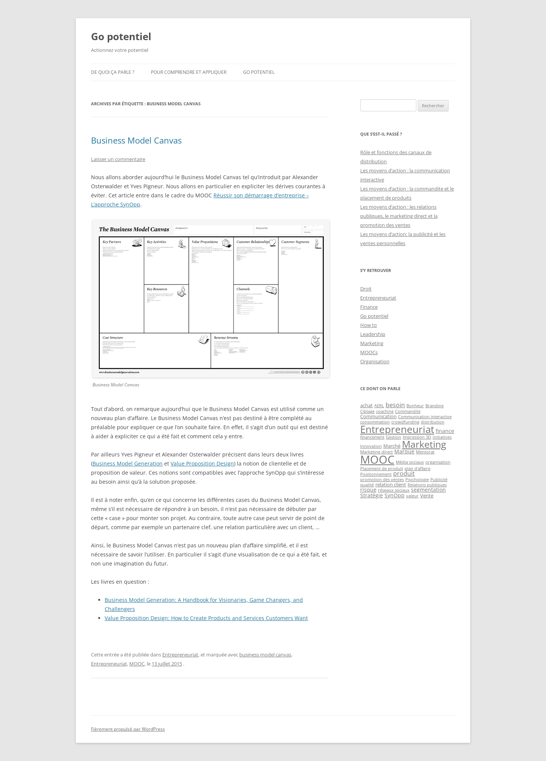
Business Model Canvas (136, 140)
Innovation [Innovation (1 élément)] (371, 446)
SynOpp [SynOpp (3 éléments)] (394, 495)
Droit (366, 288)
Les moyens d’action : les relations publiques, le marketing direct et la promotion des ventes (399, 215)
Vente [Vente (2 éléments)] (426, 495)
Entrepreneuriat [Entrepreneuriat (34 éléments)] (397, 429)
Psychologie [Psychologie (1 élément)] (417, 479)
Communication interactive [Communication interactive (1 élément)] (425, 416)
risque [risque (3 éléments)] (368, 489)
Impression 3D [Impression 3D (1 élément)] (417, 437)
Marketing (371, 343)
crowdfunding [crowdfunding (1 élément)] (405, 422)
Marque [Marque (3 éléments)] (404, 451)
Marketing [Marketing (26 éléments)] (424, 444)
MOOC (136, 663)
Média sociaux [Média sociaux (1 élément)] (410, 462)
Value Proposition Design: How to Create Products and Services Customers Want (206, 618)
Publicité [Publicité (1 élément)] (438, 479)
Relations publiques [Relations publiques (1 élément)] (427, 485)
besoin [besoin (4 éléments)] (395, 405)
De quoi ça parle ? (112, 72)
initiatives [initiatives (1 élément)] (442, 437)
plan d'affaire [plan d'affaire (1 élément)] (417, 468)
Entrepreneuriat (180, 654)
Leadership (372, 334)
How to (368, 325)
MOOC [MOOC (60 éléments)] (377, 459)
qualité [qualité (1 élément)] (367, 485)
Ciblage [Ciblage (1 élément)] (367, 411)
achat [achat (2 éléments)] (366, 405)
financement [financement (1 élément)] (372, 437)
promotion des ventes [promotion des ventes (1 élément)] (382, 479)
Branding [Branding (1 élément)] (434, 405)
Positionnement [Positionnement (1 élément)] (376, 474)
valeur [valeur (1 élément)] (412, 495)
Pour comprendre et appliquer (188, 72)
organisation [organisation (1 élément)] (437, 462)
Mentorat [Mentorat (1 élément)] (425, 452)
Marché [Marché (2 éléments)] (391, 445)
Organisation (374, 361)
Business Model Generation (128, 463)
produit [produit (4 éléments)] (404, 473)
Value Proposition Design (202, 463)
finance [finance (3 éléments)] (445, 430)
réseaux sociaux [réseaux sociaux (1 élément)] (394, 490)
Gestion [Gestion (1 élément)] (393, 437)
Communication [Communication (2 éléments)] (378, 416)
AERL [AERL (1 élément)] (379, 405)
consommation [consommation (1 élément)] (375, 422)
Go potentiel (121, 36)
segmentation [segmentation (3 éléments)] (428, 489)
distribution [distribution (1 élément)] (432, 422)
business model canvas (265, 654)
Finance (369, 306)
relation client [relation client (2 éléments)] (390, 484)
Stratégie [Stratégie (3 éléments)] (371, 495)
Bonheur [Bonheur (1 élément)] (415, 405)
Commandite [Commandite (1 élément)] (407, 411)
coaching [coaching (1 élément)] (385, 411)
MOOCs (369, 352)
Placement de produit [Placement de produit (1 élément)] (381, 468)
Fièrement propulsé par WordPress (128, 729)
